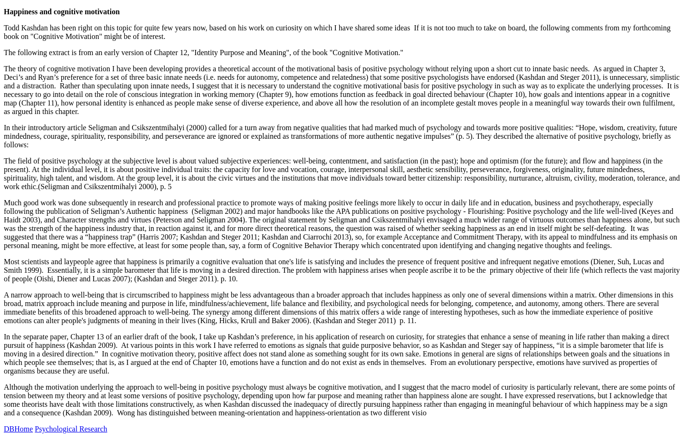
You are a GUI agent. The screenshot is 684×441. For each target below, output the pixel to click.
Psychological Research (71, 429)
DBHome (18, 429)
